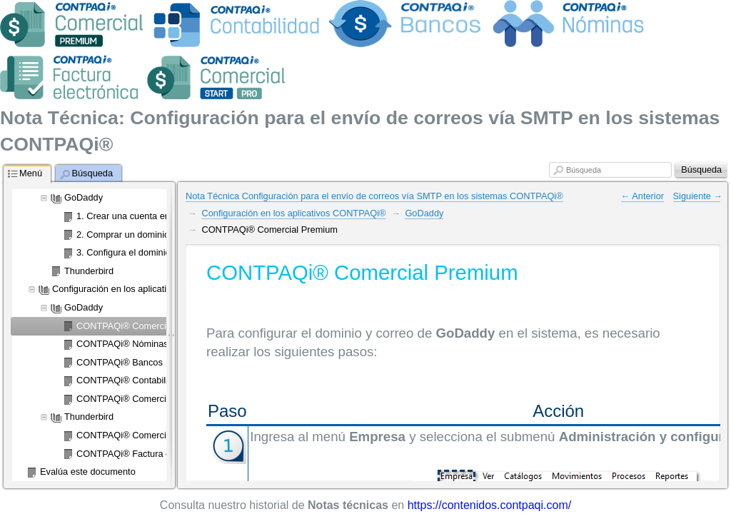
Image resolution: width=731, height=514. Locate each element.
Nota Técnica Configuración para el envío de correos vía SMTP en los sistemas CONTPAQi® (374, 196)
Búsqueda (583, 170)
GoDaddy (424, 213)
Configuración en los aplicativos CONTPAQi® (293, 213)
